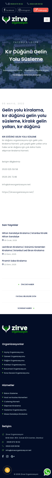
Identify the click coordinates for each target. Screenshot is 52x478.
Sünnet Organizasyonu (14, 356)
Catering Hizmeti (12, 401)
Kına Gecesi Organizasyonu (16, 373)
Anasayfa (28, 70)
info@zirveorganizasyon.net (18, 450)
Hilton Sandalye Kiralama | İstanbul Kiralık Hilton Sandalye (24, 235)
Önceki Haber (27, 284)
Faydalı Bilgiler (42, 70)
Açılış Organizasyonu (14, 352)
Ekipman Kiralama (12, 405)
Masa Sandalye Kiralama (15, 414)
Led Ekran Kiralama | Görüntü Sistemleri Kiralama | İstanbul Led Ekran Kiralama (23, 249)
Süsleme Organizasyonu (15, 410)
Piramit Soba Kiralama (14, 260)
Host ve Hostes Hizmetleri (15, 397)
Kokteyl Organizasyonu (15, 364)
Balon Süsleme (11, 393)
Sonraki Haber (25, 308)
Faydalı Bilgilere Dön (26, 296)
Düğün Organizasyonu (14, 360)
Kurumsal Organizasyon (15, 368)
